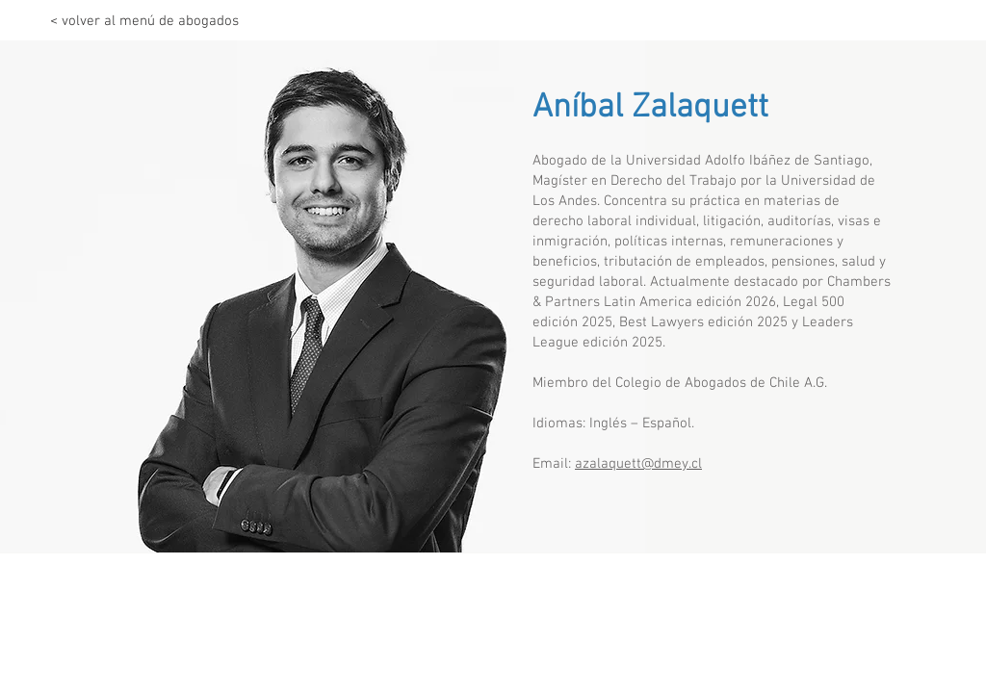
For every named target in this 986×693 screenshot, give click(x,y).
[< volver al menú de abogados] (144, 21)
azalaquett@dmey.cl (638, 464)
